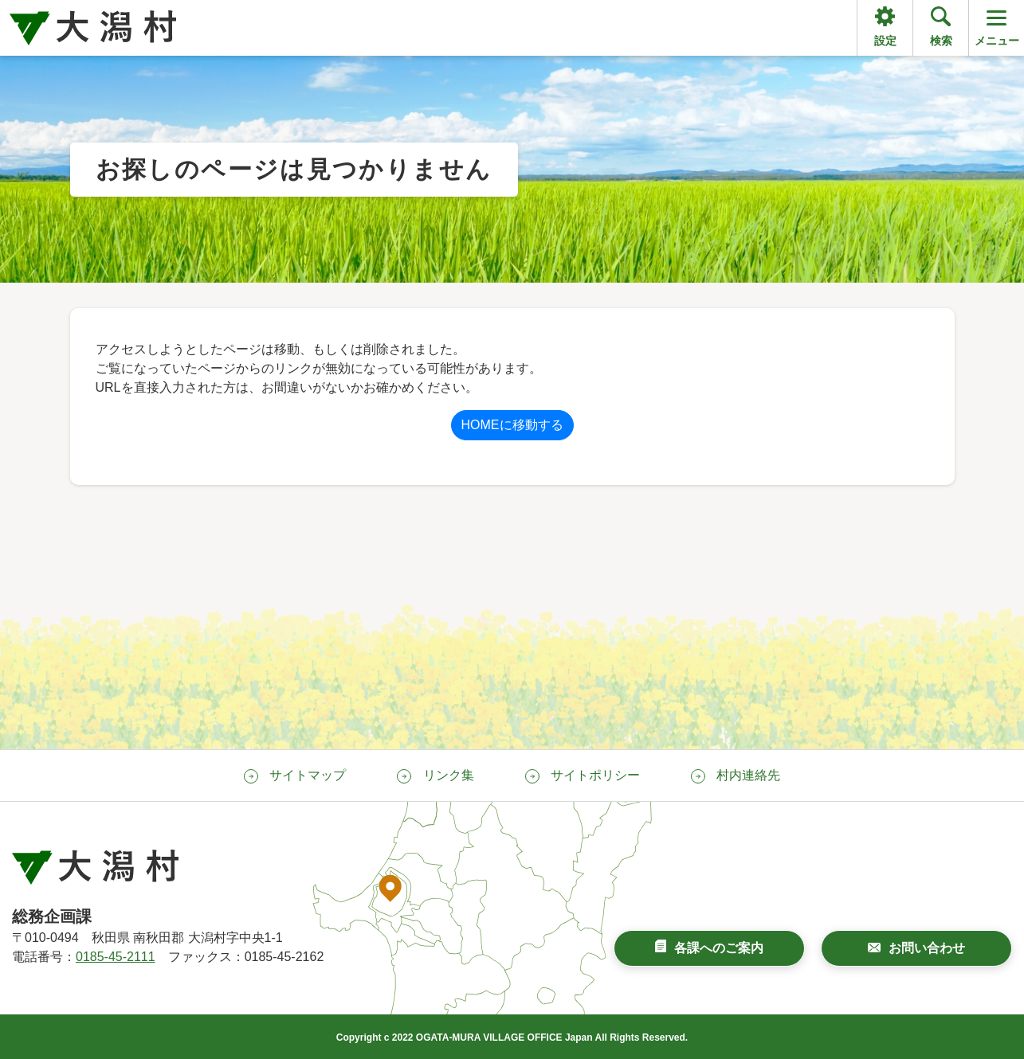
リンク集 (448, 775)
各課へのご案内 (718, 948)
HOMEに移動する (512, 425)
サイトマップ (307, 775)
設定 (885, 40)
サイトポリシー (595, 775)
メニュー (997, 26)
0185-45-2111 (115, 956)
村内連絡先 (748, 775)
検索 (941, 40)
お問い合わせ (927, 948)
